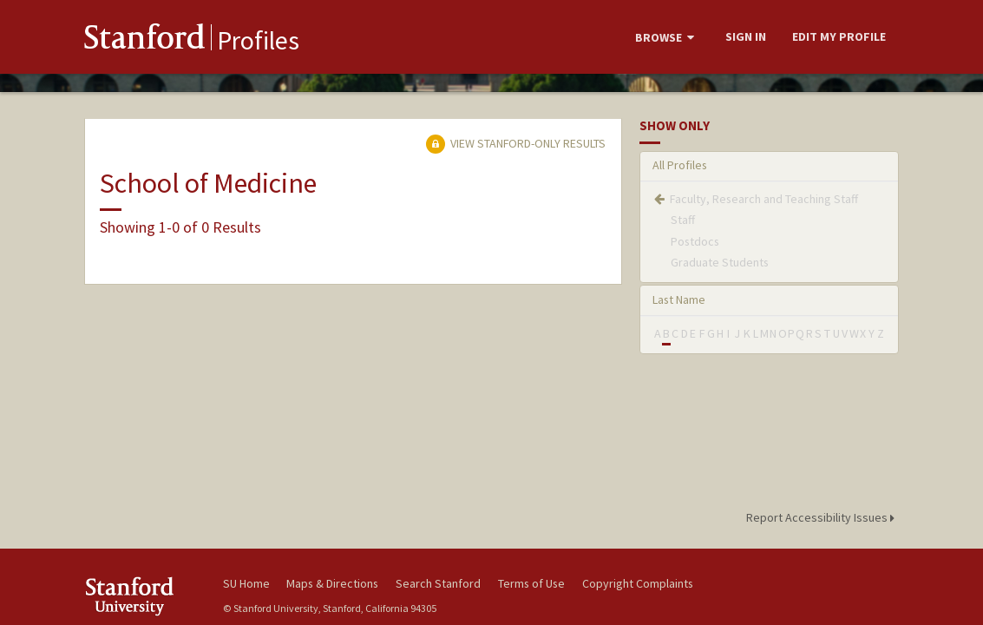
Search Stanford (438, 583)
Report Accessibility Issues (823, 517)
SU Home (246, 583)
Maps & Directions (332, 583)
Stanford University (145, 596)
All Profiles (679, 165)
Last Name (678, 299)
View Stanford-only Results (515, 143)
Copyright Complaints (637, 583)
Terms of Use (531, 583)
